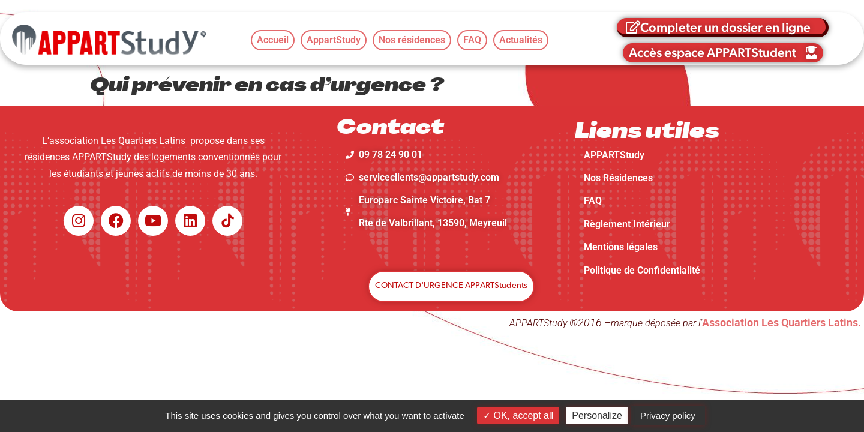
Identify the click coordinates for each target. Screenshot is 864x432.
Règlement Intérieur (627, 224)
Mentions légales (621, 247)
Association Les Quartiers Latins (780, 322)
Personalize (597, 415)
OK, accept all (518, 415)
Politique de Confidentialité (642, 270)
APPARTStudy (614, 155)
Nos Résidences (618, 178)
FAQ (593, 200)
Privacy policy (667, 415)
